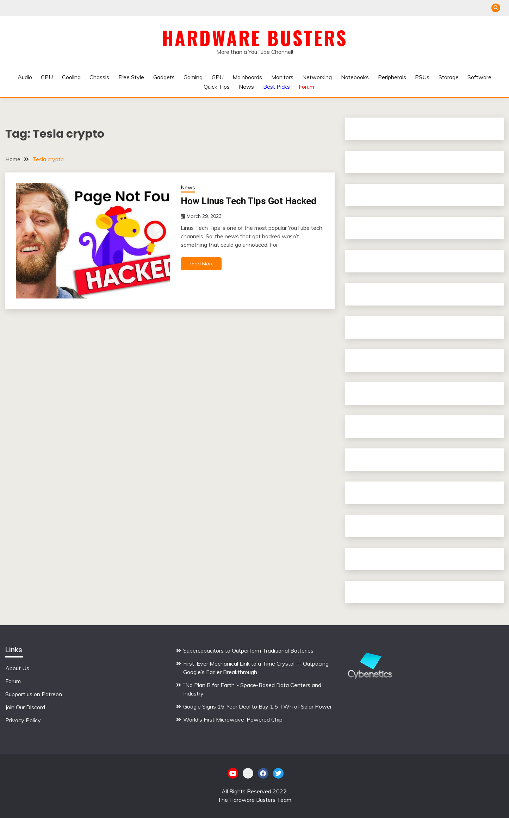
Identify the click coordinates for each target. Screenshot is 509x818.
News (246, 86)
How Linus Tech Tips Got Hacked (248, 201)
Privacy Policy (23, 720)
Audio (25, 77)
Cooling (71, 77)
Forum (306, 86)
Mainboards (247, 77)
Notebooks (355, 77)
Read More (201, 263)
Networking (317, 77)
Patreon (248, 773)
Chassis (99, 77)
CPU (47, 77)
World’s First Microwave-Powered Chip (233, 719)
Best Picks (276, 86)
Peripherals (392, 77)
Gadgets (164, 77)
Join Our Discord (25, 707)
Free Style (131, 77)
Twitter (278, 773)
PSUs (422, 77)
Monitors (282, 77)
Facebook (263, 773)
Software (479, 77)
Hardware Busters (254, 38)
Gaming (193, 77)
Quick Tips (217, 86)
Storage (449, 77)
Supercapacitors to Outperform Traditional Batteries (248, 650)
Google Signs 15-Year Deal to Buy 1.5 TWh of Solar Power (257, 706)
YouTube (233, 773)
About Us (17, 668)
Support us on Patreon (33, 694)
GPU (218, 77)
